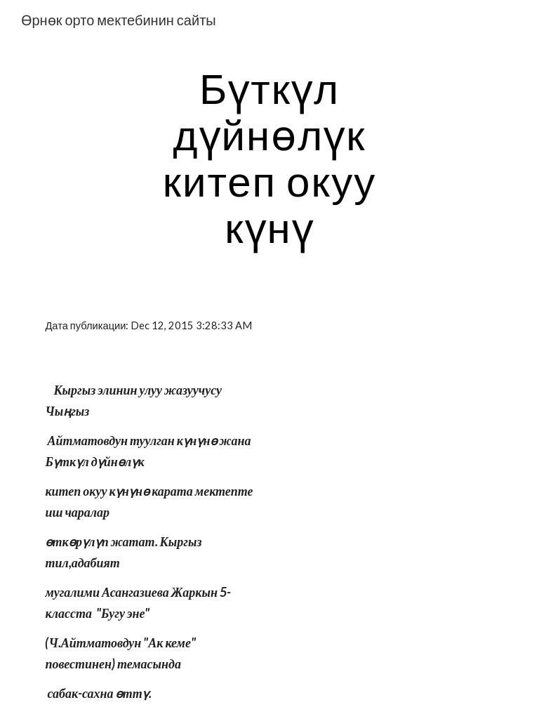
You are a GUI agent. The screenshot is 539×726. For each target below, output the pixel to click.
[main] (269, 157)
